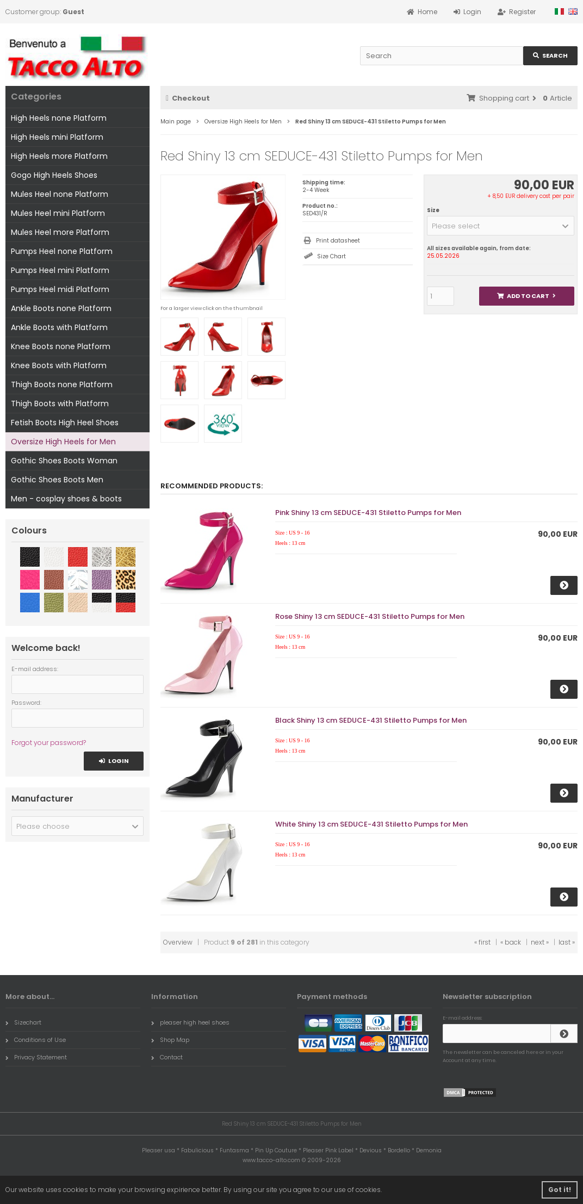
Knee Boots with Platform (59, 365)
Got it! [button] (559, 1189)
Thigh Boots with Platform (60, 403)
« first (482, 942)
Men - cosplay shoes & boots (66, 498)
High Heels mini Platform (57, 137)
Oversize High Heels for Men (63, 441)
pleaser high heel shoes (190, 1022)
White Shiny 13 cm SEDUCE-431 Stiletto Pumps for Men (371, 824)
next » (540, 942)
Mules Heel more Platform (60, 232)
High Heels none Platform (59, 118)
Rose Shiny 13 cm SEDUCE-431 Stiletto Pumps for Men (369, 616)
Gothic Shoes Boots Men (57, 479)
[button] (500, 225)
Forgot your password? (48, 742)
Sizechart (23, 1022)
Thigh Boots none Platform (62, 384)
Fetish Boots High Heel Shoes (65, 422)
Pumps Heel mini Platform (60, 270)
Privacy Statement (36, 1057)
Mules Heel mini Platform (58, 213)
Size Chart (331, 256)
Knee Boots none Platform (60, 346)
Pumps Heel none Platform (62, 251)
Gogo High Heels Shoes (54, 175)
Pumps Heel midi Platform (60, 289)
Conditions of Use (35, 1039)
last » (567, 942)
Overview (178, 942)
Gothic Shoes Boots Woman (64, 460)
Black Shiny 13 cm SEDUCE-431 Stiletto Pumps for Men (371, 720)
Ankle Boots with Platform (59, 327)
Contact (167, 1057)
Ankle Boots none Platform (61, 308)
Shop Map (170, 1039)
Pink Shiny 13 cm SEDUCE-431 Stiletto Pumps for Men (368, 512)
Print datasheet (338, 241)
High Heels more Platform (59, 156)
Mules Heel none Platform (59, 194)
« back (510, 942)
